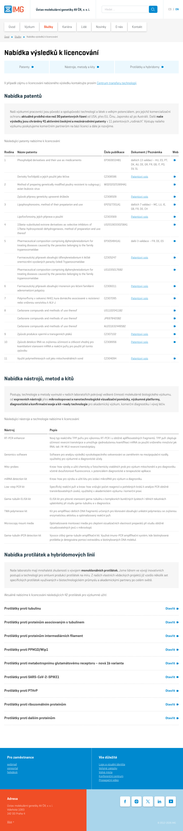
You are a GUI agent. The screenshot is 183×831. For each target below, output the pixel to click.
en (177, 9)
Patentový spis (139, 176)
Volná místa (105, 772)
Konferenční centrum (111, 776)
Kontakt (137, 27)
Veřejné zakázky (108, 768)
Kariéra (67, 27)
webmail (12, 764)
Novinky (101, 27)
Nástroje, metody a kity (82, 67)
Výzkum (29, 27)
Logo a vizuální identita (112, 764)
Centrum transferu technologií (116, 83)
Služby (48, 27)
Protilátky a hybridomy (147, 67)
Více (9, 822)
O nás (119, 27)
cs (170, 9)
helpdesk (12, 772)
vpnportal (12, 768)
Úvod (12, 27)
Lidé (84, 27)
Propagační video (109, 780)
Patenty (26, 67)
